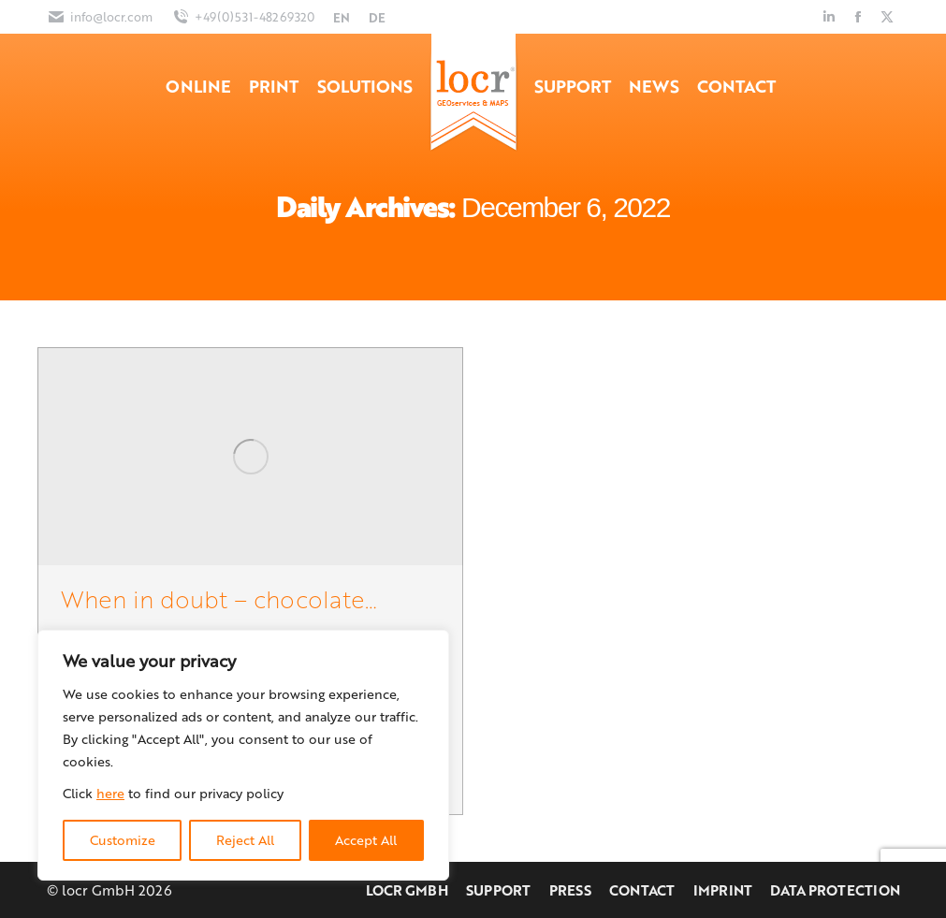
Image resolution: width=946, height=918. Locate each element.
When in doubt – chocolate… (219, 598)
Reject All (245, 840)
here (110, 793)
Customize (122, 840)
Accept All (366, 840)
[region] (243, 755)
